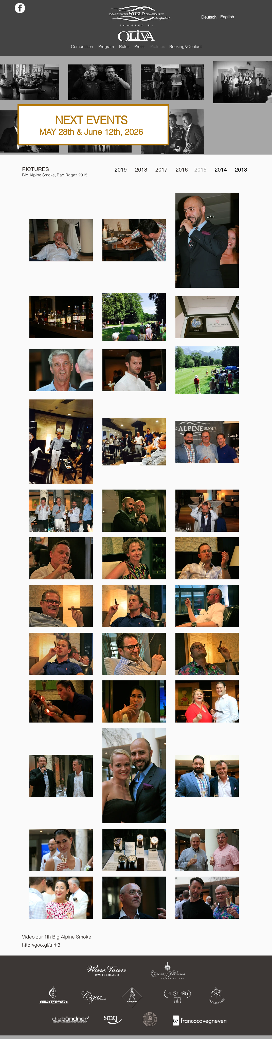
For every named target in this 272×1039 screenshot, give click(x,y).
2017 (161, 169)
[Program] (106, 46)
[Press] (140, 46)
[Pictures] (157, 46)
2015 (200, 169)
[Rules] (124, 46)
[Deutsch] (208, 17)
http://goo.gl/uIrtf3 (41, 945)
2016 (182, 169)
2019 (121, 169)
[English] (227, 17)
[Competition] (82, 46)
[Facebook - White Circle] (20, 8)
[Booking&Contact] (185, 46)
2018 (141, 169)
